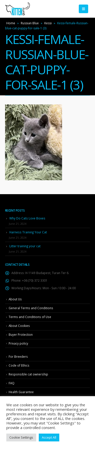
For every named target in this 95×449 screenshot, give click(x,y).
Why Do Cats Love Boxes (27, 218)
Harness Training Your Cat (28, 232)
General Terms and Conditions (31, 308)
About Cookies (19, 326)
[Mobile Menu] (83, 9)
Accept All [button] (49, 437)
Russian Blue (30, 23)
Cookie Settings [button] (21, 437)
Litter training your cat (25, 246)
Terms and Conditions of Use (30, 317)
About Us (15, 299)
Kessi (48, 23)
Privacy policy (18, 343)
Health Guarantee (21, 392)
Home (10, 23)
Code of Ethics (19, 365)
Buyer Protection (21, 334)
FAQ (11, 383)
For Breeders (18, 356)
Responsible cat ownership (28, 374)
